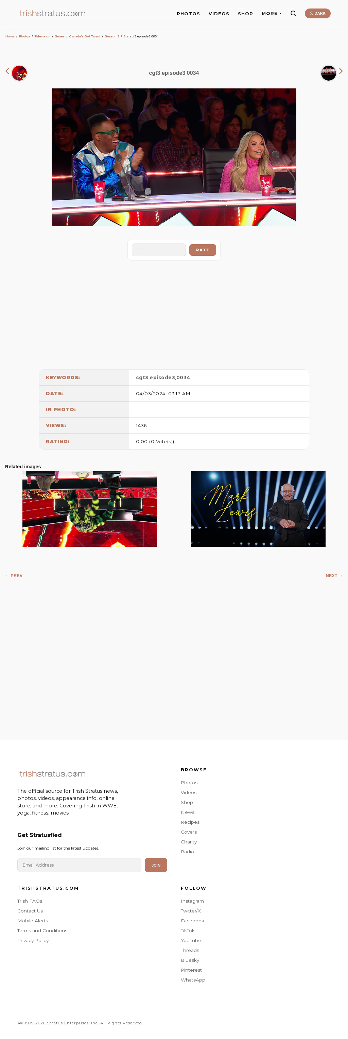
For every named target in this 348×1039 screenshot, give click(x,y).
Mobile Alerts (32, 920)
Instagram (192, 901)
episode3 (162, 377)
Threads (190, 950)
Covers (189, 832)
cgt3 (142, 377)
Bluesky (190, 960)
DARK (317, 13)
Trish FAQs (29, 901)
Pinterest (191, 970)
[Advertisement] (174, 313)
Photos (24, 36)
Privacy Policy (33, 940)
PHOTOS (188, 13)
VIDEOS (219, 13)
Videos (188, 792)
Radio (187, 851)
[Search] (293, 13)
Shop (187, 802)
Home (10, 36)
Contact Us (30, 911)
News (187, 812)
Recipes (190, 822)
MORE (272, 13)
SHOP (245, 13)
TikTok (188, 930)
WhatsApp (193, 980)
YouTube (191, 940)
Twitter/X (191, 911)
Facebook (192, 920)
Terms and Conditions (42, 930)
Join (156, 865)
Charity (189, 841)
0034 (183, 377)
